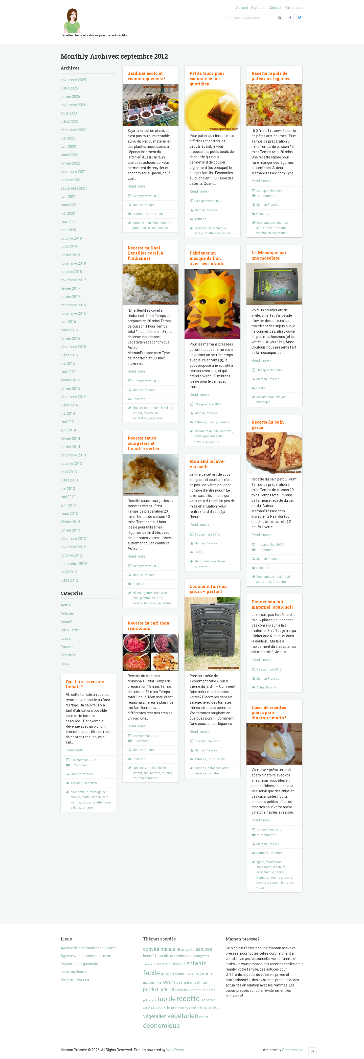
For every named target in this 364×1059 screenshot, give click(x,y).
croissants (263, 867)
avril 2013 (68, 505)
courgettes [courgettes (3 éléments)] (201, 956)
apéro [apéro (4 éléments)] (190, 950)
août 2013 (69, 472)
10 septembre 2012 (146, 566)
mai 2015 (68, 372)
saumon (274, 882)
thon (141, 778)
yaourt (225, 233)
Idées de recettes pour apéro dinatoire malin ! (269, 713)
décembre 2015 (73, 347)
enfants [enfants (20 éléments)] (196, 963)
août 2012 (69, 572)
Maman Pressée (143, 205)
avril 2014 (68, 430)
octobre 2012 (71, 555)
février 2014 (70, 438)
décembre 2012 (73, 539)
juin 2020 (68, 213)
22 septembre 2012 (269, 191)
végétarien (279, 233)
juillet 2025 (69, 88)
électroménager (205, 561)
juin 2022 (68, 138)
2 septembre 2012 (269, 830)
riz (157, 413)
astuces (138, 223)
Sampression (292, 1050)
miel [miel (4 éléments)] (158, 982)
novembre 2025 (73, 80)
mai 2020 (68, 222)
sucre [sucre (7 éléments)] (156, 1007)
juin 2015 (68, 363)
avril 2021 (68, 197)
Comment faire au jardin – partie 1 (208, 589)
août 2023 (69, 113)
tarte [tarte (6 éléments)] (166, 1007)
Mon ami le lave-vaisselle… (207, 463)
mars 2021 (69, 205)
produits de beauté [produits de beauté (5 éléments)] (190, 990)
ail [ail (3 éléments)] (183, 950)
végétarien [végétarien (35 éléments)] (182, 1016)
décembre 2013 (73, 455)
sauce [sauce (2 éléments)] (146, 1008)
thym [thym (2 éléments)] (188, 1008)
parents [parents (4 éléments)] (190, 982)
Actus (65, 605)
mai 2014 (68, 422)
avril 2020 (68, 230)
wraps (260, 887)
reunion (167, 773)
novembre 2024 (73, 105)
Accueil (242, 8)
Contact (275, 8)
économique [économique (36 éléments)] (161, 1025)
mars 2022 (69, 155)
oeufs (86, 797)
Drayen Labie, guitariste (79, 964)
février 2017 (70, 288)
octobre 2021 (71, 180)
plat (146, 773)
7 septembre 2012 (207, 741)
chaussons (274, 862)
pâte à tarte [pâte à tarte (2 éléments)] (150, 1000)
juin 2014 (68, 413)
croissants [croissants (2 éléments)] (149, 964)
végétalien (263, 233)
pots (154, 228)
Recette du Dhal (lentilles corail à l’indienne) (145, 253)
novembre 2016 (73, 313)
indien (155, 408)
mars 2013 (69, 514)
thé (217, 233)
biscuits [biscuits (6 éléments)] (162, 955)
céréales (200, 228)
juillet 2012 (69, 580)
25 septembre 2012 (146, 196)
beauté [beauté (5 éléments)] (148, 956)
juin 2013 (68, 489)
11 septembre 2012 (269, 544)
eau (148, 223)
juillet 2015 (69, 355)
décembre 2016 (73, 305)
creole (152, 768)
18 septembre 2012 (269, 370)
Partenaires (294, 8)
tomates (150, 603)
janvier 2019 (70, 255)
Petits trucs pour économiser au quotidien (207, 78)
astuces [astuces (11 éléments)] (203, 949)
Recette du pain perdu (268, 424)
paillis (146, 228)
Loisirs (66, 638)
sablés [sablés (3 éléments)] (211, 1000)
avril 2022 (68, 147)
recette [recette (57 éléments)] (188, 998)
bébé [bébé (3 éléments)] (173, 956)
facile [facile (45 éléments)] (151, 973)
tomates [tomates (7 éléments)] (211, 1007)
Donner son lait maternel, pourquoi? (272, 604)
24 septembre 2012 (207, 201)
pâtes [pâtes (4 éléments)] (211, 990)
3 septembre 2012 (83, 760)
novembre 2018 (73, 263)
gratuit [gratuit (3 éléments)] (189, 974)
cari (135, 768)
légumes (282, 222)
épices (144, 408)
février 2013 (70, 522)
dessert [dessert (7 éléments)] (178, 963)
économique (161, 223)
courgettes (145, 593)
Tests (65, 663)
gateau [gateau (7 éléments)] (167, 973)
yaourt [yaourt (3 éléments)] (203, 1017)
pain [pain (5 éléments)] (179, 982)
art (284, 397)
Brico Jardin (70, 630)
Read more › (137, 186)
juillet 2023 (69, 122)
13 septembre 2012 (207, 404)
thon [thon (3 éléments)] (180, 1008)
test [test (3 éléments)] (174, 1008)
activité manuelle (268, 397)
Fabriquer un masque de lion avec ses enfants (207, 258)
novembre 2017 (73, 280)
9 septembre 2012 (207, 534)
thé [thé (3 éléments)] (193, 1008)
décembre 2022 (73, 130)
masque (217, 436)
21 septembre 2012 (146, 381)
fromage (262, 877)
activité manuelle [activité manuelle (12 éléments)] (161, 949)
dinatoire (279, 867)
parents (214, 441)
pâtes (198, 233)
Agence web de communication (86, 956)
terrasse (200, 773)
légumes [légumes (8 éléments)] (203, 973)
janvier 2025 (70, 97)
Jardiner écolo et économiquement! (146, 76)
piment (137, 413)
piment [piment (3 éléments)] (202, 982)
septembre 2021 (74, 188)
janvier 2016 (70, 338)
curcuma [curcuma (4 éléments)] (163, 964)
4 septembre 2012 (145, 736)
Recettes (68, 655)
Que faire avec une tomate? (85, 684)
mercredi (200, 441)
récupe (164, 228)
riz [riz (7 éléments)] (202, 999)
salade (75, 807)
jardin (136, 228)
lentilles (166, 408)
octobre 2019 (71, 238)
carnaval (226, 431)
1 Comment (265, 550)
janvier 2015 (70, 388)
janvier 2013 (70, 530)
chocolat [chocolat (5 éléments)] (185, 956)
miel (135, 598)
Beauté (66, 622)
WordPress (175, 1050)
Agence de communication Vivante (89, 948)
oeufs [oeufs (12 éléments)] (169, 982)
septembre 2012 (74, 564)
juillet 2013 (69, 480)
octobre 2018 (71, 272)
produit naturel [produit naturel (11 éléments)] (158, 990)
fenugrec (160, 593)
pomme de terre (151, 598)
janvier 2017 (70, 297)
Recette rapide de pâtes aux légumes (271, 76)
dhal (135, 408)
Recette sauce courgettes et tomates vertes (143, 443)
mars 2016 (69, 330)
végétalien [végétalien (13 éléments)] (155, 1016)
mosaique (263, 402)
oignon (96, 797)
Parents (67, 647)
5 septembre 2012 (269, 669)
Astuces (67, 613)
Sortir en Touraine (75, 979)
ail (134, 593)
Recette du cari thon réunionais (148, 625)
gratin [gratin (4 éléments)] (179, 974)
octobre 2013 (71, 464)
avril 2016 (68, 322)
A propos (258, 8)
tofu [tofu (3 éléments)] (200, 1008)
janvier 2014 (70, 447)
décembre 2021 (73, 172)
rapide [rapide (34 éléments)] (167, 999)
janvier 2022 (70, 163)
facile (279, 577)
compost (214, 768)
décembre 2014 (73, 397)
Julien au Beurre (74, 972)
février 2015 (70, 380)
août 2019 (69, 247)
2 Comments (266, 196)
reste (107, 802)
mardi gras (202, 436)
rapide (270, 228)
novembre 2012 (73, 547)
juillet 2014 (69, 405)
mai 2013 (68, 497)
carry (142, 768)
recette (209, 233)
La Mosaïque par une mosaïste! (269, 255)
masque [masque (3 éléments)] (149, 982)
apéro (260, 862)
